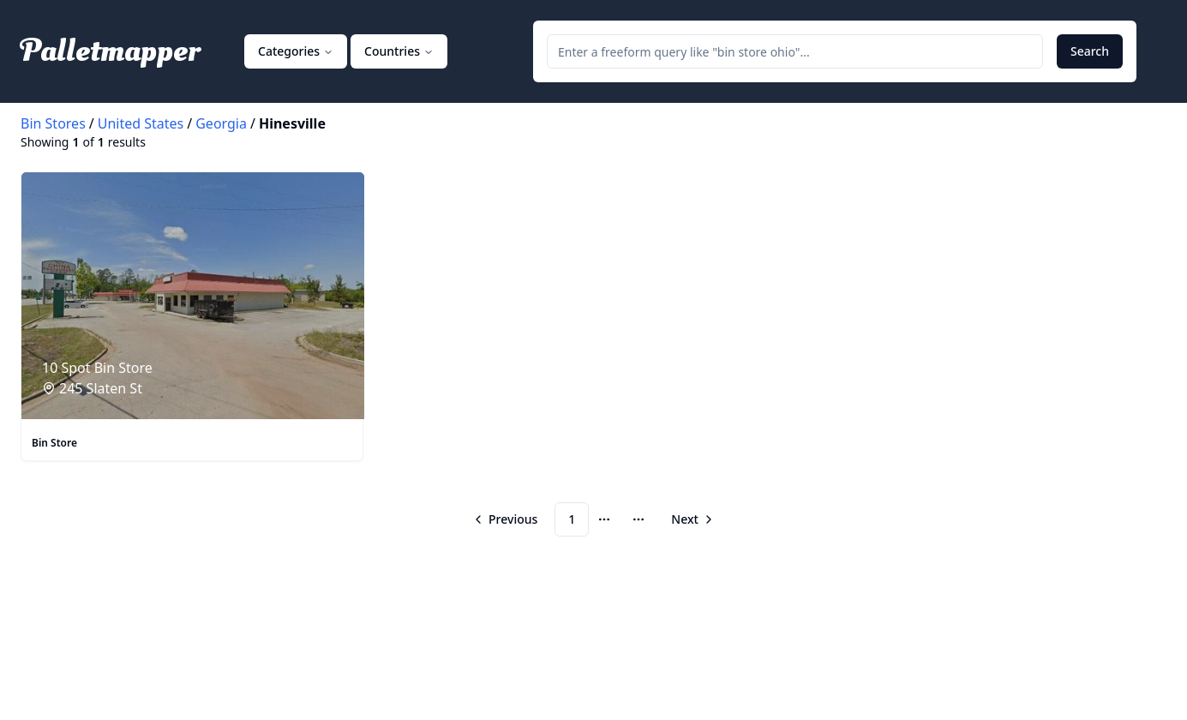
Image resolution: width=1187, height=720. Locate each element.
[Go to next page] (690, 519)
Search (1089, 51)
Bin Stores (53, 123)
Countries (399, 51)
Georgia (221, 123)
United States (141, 123)
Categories (295, 51)
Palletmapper (110, 51)
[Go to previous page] (507, 519)
